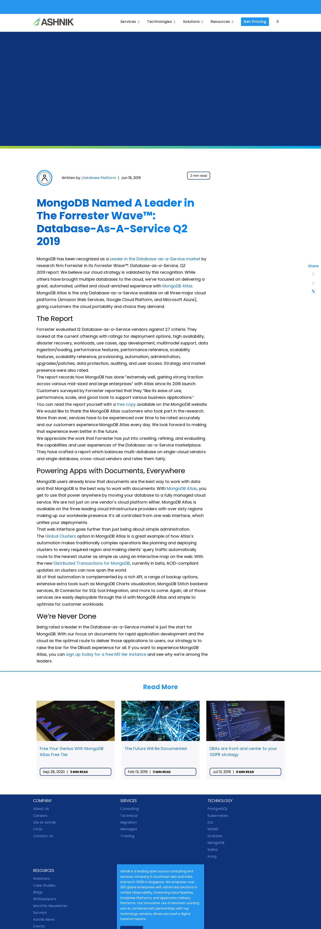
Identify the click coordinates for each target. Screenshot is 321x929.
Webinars (41, 878)
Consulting (129, 808)
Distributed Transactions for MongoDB (92, 563)
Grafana (214, 836)
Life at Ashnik (44, 822)
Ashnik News (44, 919)
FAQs (37, 829)
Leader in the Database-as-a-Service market (155, 259)
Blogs (37, 892)
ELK (210, 822)
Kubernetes (217, 815)
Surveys (40, 912)
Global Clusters (60, 536)
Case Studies (44, 885)
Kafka (212, 849)
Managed (128, 829)
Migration (128, 822)
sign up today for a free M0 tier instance (106, 654)
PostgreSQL (217, 808)
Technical (128, 815)
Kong (211, 856)
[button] (278, 22)
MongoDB (215, 842)
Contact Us (43, 836)
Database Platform (99, 177)
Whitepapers (44, 898)
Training (127, 836)
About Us (41, 808)
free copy (126, 404)
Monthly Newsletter (50, 905)
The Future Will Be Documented (156, 748)
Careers (40, 815)
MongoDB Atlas (177, 286)
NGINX (212, 829)
